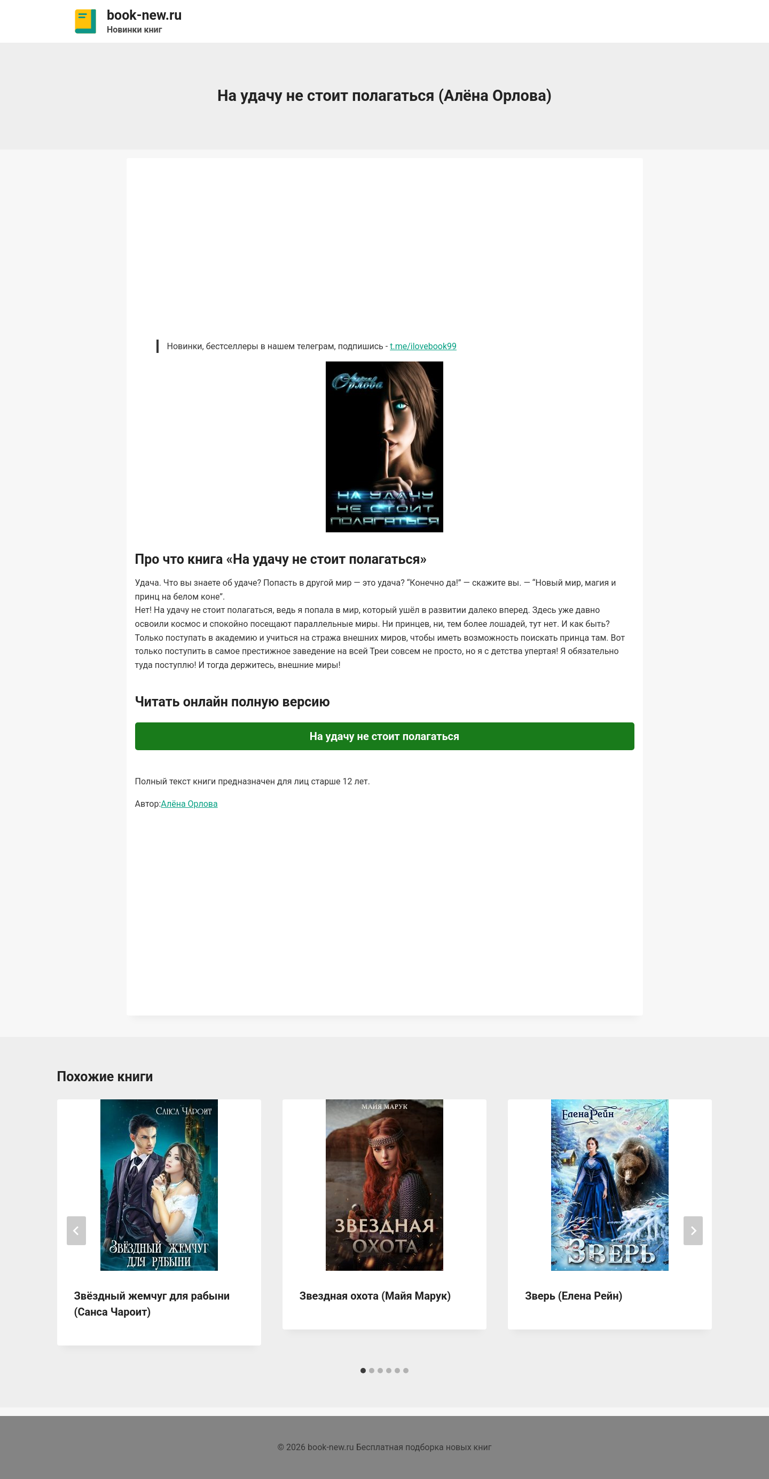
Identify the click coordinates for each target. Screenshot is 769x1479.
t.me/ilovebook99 (423, 346)
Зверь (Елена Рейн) (573, 1295)
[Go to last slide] (76, 1230)
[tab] (363, 1370)
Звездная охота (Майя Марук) (375, 1295)
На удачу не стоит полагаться (384, 736)
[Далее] (693, 1230)
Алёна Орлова (189, 804)
